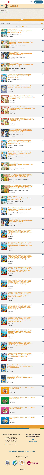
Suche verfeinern (6, 13)
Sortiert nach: (18, 26)
